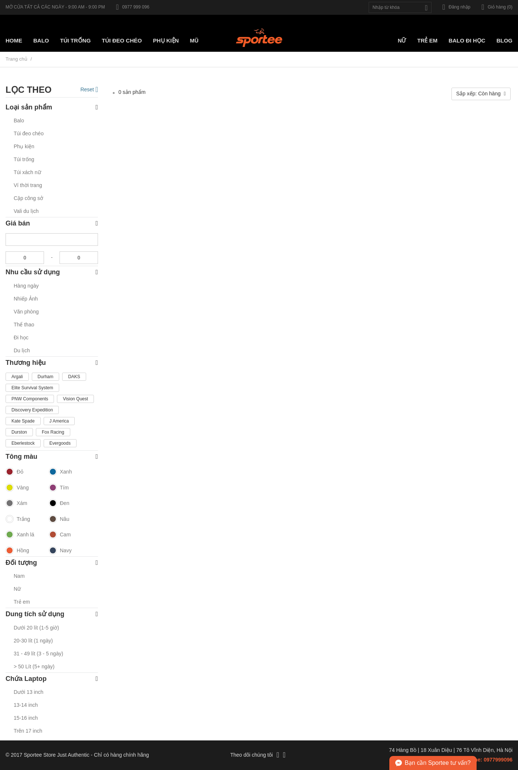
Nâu (59, 519)
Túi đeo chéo (29, 133)
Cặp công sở (28, 198)
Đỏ (14, 472)
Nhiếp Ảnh (26, 299)
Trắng (18, 519)
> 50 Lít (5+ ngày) (34, 666)
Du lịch (22, 350)
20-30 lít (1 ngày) (33, 641)
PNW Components (29, 398)
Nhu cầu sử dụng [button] (52, 272)
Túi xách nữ (27, 172)
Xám (16, 503)
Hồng (17, 550)
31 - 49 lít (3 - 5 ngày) (38, 654)
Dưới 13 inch (28, 692)
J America (59, 421)
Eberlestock (23, 443)
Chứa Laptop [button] (52, 679)
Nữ (402, 40)
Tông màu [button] (52, 456)
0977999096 (498, 760)
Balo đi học (466, 40)
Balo (41, 40)
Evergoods (60, 443)
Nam (19, 576)
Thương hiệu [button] (52, 363)
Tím (59, 488)
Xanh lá (20, 535)
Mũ (194, 40)
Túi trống (75, 40)
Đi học (21, 337)
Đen (59, 503)
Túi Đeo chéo (122, 40)
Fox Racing (53, 432)
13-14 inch (26, 705)
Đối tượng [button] (52, 563)
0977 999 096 (132, 7)
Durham (46, 376)
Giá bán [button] (52, 223)
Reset (89, 89)
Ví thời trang (28, 185)
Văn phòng (26, 312)
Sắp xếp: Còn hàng (481, 93)
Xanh (60, 472)
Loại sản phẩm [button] (52, 107)
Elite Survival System (32, 387)
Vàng (17, 488)
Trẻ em (427, 40)
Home (14, 40)
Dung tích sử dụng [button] (52, 614)
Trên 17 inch (28, 731)
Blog (504, 40)
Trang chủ (16, 59)
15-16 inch (26, 718)
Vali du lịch (26, 211)
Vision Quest (75, 398)
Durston (19, 432)
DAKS (74, 376)
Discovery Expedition (32, 410)
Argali (17, 376)
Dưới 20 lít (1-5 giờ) (36, 628)
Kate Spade (23, 421)
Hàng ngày (26, 286)
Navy (60, 550)
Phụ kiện (166, 40)
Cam (60, 535)
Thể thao (24, 325)
